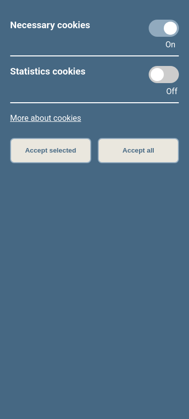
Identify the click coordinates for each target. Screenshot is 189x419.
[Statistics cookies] (164, 74)
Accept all (138, 150)
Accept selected (51, 150)
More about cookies (45, 118)
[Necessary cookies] (164, 28)
